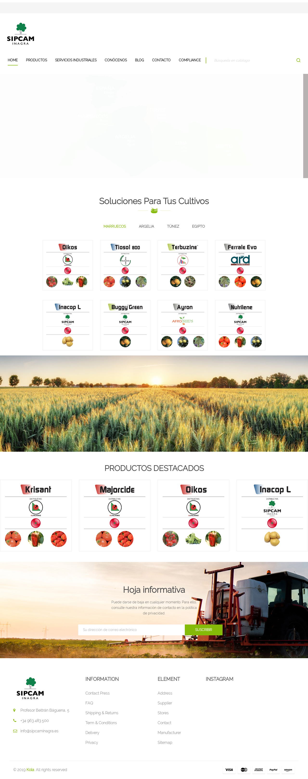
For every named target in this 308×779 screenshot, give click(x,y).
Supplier (165, 703)
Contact (164, 723)
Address (165, 693)
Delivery (92, 732)
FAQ (89, 703)
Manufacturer (169, 732)
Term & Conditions (101, 723)
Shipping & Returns (101, 713)
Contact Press (97, 693)
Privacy (91, 742)
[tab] (114, 227)
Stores (163, 713)
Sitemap (165, 742)
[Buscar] (255, 60)
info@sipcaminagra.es (39, 731)
